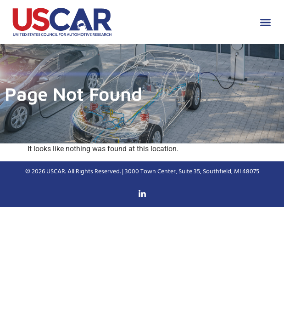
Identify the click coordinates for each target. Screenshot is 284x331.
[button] (265, 22)
